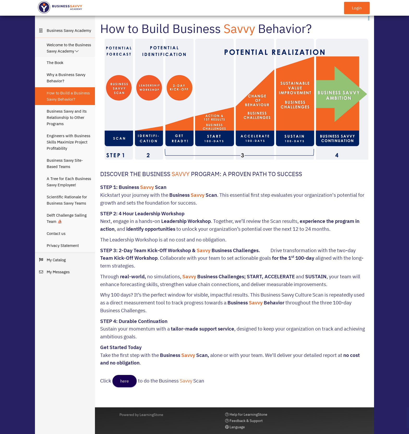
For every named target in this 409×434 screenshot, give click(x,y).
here (124, 381)
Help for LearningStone (246, 414)
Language (235, 427)
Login (357, 7)
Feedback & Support (244, 420)
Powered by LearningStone (141, 414)
